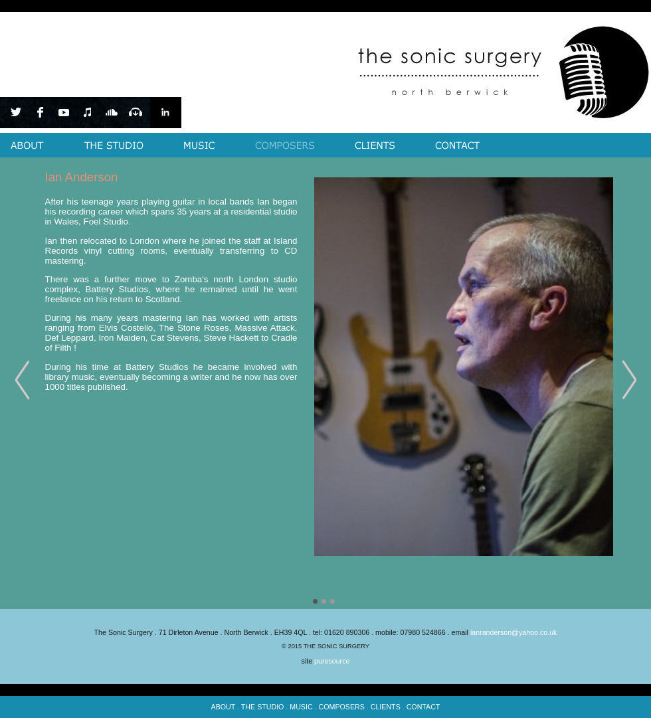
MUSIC (301, 707)
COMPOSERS (342, 707)
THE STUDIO (262, 707)
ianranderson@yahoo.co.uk (513, 632)
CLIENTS (386, 707)
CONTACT (423, 707)
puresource (331, 661)
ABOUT (223, 707)
